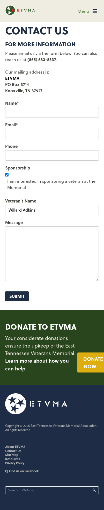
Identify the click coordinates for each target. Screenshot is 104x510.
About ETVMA (15, 446)
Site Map (11, 454)
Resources (12, 458)
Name (12, 103)
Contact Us (13, 450)
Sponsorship (17, 168)
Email (11, 125)
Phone (11, 146)
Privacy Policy (14, 463)
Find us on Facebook (22, 471)
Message (14, 222)
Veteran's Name (20, 201)
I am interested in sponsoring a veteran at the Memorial (51, 184)
